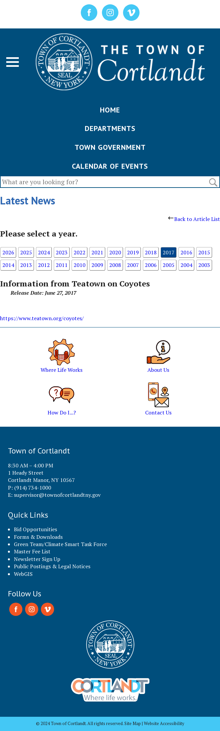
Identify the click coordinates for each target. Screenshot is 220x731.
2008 (115, 265)
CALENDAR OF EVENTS (110, 166)
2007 (133, 265)
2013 (26, 265)
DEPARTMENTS (110, 128)
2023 (62, 252)
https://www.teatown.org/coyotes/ (42, 318)
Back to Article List (194, 219)
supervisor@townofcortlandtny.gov (57, 494)
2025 (26, 252)
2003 (204, 265)
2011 (62, 265)
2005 (168, 265)
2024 (44, 252)
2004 (186, 265)
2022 (79, 252)
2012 (44, 265)
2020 (115, 252)
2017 (168, 252)
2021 (97, 252)
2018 (151, 252)
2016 (186, 252)
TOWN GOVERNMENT (110, 147)
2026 (8, 252)
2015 (204, 252)
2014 (8, 265)
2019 (133, 252)
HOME (110, 109)
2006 (151, 265)
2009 (97, 265)
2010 (79, 265)
